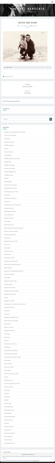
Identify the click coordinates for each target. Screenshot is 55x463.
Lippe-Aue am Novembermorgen (12, 357)
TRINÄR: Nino (7, 162)
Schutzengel (7, 277)
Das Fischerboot (8, 440)
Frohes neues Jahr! (9, 224)
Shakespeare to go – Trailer (11, 191)
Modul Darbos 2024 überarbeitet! (12, 264)
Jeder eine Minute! (9, 215)
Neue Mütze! (7, 347)
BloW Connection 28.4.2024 (11, 320)
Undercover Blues (8, 152)
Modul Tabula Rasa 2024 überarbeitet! (13, 228)
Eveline (6, 297)
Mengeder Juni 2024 (9, 307)
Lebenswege (7, 221)
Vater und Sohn (8, 363)
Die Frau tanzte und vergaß (11, 231)
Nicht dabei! (7, 248)
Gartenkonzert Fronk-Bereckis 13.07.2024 (14, 304)
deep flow (6, 393)
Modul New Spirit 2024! (10, 211)
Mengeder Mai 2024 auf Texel (11, 317)
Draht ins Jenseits (8, 327)
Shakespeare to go (9, 208)
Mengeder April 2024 (9, 330)
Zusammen (7, 396)
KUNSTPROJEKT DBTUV (10, 188)
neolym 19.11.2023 (9, 367)
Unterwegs (7, 334)
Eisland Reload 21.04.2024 (10, 350)
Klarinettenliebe (8, 387)
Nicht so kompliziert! (9, 433)
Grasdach (6, 423)
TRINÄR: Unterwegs (9, 165)
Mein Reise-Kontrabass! (10, 198)
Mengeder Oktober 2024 (10, 281)
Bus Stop (6, 340)
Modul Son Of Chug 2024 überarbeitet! (14, 271)
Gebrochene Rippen (9, 274)
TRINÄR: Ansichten (9, 145)
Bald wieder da (7, 413)
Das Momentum (8, 284)
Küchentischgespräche (10, 234)
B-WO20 (6, 400)
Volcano (6, 148)
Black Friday (7, 360)
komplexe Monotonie (9, 443)
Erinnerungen (7, 370)
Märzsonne (7, 337)
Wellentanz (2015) (9, 218)
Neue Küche (7, 195)
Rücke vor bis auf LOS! (9, 287)
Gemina (6, 377)
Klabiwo (6, 178)
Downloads (7, 310)
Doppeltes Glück (8, 380)
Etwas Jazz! (7, 244)
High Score (7, 201)
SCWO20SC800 (7, 181)
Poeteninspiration (9, 426)
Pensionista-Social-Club (10, 344)
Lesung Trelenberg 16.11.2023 (11, 383)
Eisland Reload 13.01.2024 (10, 353)
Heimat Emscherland (9, 168)
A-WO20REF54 (7, 155)
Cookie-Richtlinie (36, 460)
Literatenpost (7, 430)
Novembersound (8, 251)
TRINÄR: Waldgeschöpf (10, 171)
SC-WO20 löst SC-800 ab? (10, 185)
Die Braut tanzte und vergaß (11, 291)
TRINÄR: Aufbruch (8, 175)
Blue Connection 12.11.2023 (11, 373)
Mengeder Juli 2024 (9, 301)
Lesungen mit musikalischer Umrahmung (14, 132)
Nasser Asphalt (8, 267)
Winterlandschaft (8, 406)
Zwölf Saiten (7, 138)
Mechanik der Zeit (8, 420)
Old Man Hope (7, 403)
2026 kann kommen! (9, 142)
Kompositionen (9, 76)
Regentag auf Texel (9, 410)
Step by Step (7, 238)
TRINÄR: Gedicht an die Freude (12, 158)
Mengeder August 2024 (10, 294)
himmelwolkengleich (9, 416)
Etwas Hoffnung (8, 436)
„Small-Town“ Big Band (10, 135)
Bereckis (35, 25)
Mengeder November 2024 (10, 261)
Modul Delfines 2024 (9, 257)
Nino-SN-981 (7, 324)
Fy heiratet (7, 314)
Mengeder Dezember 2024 (10, 241)
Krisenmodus (7, 254)
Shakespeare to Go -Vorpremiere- (12, 205)
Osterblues (7, 390)
